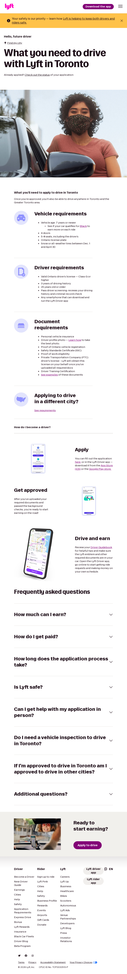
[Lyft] (9, 6)
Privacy (32, 962)
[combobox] (108, 869)
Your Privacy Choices (83, 962)
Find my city (13, 43)
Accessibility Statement (53, 962)
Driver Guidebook (101, 547)
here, (78, 462)
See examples (49, 374)
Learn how (74, 340)
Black (83, 226)
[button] (120, 6)
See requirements (45, 410)
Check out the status (37, 75)
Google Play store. (100, 469)
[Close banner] (122, 21)
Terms (21, 962)
